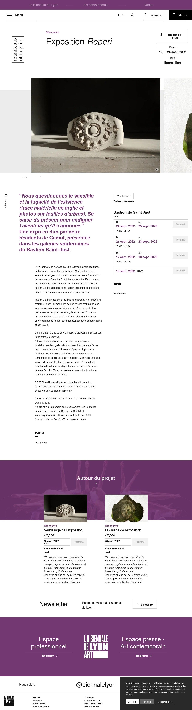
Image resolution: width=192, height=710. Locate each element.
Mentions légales (93, 703)
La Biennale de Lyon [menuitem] (43, 4)
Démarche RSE (91, 706)
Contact (37, 700)
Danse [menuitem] (148, 4)
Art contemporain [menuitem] (96, 4)
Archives (89, 697)
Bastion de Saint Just (132, 212)
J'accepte (132, 702)
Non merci (147, 702)
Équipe (36, 697)
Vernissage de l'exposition (63, 532)
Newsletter (39, 703)
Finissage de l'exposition (123, 532)
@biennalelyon (96, 684)
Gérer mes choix (165, 702)
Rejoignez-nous (41, 706)
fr (121, 15)
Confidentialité (92, 700)
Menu (15, 14)
